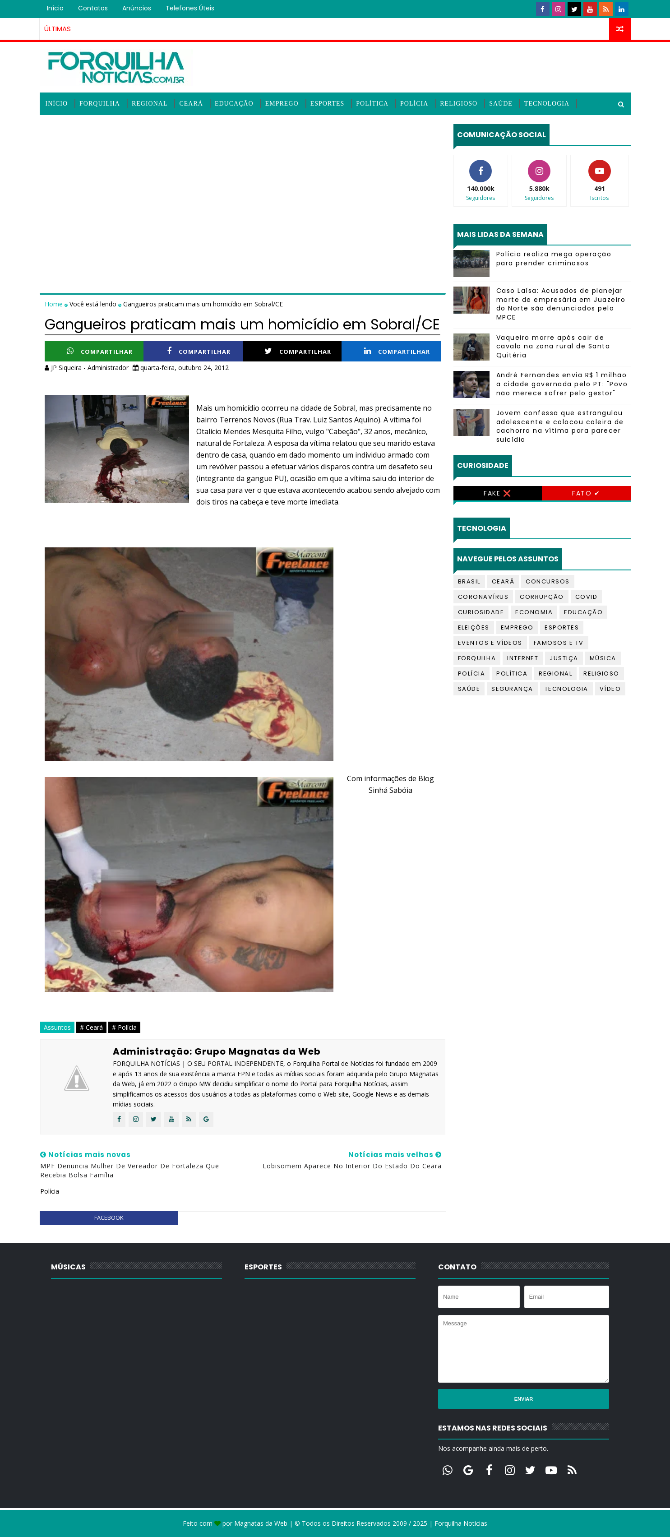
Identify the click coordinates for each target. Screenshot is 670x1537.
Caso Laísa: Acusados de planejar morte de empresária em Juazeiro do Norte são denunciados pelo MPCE (561, 304)
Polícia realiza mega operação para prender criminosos (554, 259)
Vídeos (58, 126)
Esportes (327, 103)
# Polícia (124, 1027)
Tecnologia (546, 103)
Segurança (512, 689)
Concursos (548, 581)
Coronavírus (483, 597)
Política (372, 103)
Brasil (469, 581)
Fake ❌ (497, 493)
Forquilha (99, 103)
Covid (586, 597)
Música (603, 658)
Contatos (93, 8)
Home (55, 304)
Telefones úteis (190, 8)
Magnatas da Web (260, 1523)
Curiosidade (481, 612)
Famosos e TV (559, 643)
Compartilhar (100, 351)
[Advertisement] (243, 187)
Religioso (458, 103)
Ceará (191, 103)
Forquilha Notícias (460, 1523)
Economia (534, 612)
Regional (150, 103)
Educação (234, 103)
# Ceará (91, 1027)
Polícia (414, 103)
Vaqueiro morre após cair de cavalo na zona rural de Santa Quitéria (553, 346)
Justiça (564, 658)
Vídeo (610, 689)
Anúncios (136, 8)
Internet (522, 658)
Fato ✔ (586, 493)
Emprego (282, 103)
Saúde (501, 103)
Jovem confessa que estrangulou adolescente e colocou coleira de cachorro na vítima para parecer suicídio (560, 426)
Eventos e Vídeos (490, 643)
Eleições (474, 627)
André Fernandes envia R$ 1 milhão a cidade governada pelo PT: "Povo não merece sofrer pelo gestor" (562, 383)
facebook (109, 1217)
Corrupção (542, 597)
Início (55, 8)
